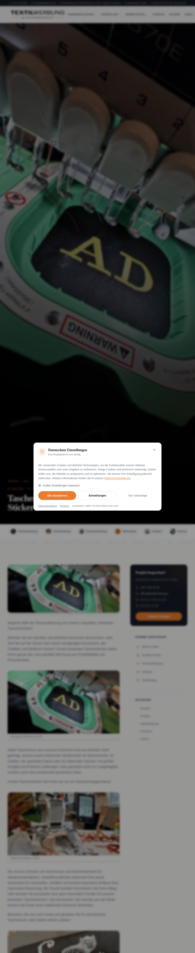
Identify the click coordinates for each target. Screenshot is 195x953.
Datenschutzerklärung (117, 478)
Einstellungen (97, 495)
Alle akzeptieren (57, 495)
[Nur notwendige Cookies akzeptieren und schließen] (154, 449)
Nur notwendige (138, 495)
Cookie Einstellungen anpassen (59, 485)
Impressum (64, 506)
